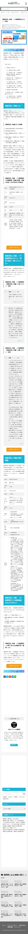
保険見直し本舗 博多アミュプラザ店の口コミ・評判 (7, 905)
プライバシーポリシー (12, 925)
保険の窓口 (5, 27)
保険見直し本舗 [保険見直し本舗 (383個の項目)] (6, 820)
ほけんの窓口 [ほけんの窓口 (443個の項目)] (16, 818)
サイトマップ (17, 927)
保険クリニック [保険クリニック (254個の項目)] (13, 820)
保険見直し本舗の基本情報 (11, 90)
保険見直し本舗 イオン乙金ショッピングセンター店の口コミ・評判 (7, 885)
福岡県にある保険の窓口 (16, 25)
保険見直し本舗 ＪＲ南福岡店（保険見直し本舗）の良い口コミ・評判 (14, 82)
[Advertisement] (14, 696)
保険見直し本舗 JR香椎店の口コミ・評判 (20, 905)
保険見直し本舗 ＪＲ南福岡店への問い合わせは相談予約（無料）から (14, 96)
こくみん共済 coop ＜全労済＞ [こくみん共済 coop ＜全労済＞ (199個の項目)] (9, 822)
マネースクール (21, 796)
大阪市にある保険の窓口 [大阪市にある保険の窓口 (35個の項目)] (8, 829)
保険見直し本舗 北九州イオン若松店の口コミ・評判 (20, 914)
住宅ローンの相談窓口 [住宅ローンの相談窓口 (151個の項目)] (20, 822)
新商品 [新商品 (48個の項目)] (4, 827)
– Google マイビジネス (17, 301)
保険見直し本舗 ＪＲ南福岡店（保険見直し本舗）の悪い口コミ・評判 (14, 86)
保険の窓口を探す (15, 12)
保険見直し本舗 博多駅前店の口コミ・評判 (20, 895)
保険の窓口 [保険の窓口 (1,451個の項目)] (10, 818)
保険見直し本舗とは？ (10, 68)
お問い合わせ (22, 925)
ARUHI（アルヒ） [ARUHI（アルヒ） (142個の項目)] (6, 824)
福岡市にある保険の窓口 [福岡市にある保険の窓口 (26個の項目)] (19, 831)
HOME (3, 12)
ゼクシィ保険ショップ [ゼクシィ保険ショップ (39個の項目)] (11, 827)
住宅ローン (10, 796)
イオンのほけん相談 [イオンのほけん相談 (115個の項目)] (15, 824)
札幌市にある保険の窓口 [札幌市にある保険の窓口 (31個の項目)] (8, 831)
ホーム (4, 925)
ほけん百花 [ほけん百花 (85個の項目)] (22, 824)
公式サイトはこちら (14, 247)
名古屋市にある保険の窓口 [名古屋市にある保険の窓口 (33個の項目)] (19, 829)
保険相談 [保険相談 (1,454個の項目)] (4, 818)
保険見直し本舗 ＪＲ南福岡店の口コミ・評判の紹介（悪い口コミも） (13, 78)
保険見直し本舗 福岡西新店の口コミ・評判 (20, 884)
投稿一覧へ (13, 744)
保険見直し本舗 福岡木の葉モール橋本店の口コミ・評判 (7, 896)
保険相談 (10, 27)
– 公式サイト (20, 340)
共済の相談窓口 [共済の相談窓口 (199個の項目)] (21, 820)
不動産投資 (5, 796)
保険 (8, 12)
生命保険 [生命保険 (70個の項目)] (4, 826)
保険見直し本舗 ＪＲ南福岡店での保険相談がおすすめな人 (14, 92)
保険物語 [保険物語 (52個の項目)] (9, 826)
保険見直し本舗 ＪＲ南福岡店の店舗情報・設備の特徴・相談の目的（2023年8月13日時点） (14, 74)
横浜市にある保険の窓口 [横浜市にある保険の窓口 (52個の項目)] (17, 826)
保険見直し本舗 (15, 27)
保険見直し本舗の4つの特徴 (13, 70)
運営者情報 (10, 927)
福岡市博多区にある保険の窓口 (12, 28)
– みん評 (21, 443)
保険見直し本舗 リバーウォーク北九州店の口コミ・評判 (7, 915)
